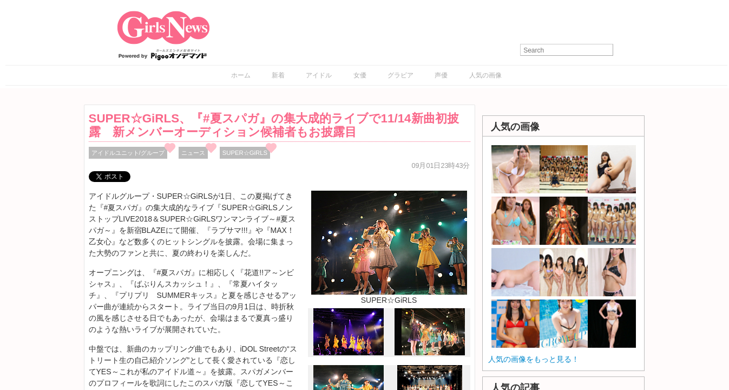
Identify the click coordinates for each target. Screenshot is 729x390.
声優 (441, 75)
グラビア (400, 75)
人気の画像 (485, 75)
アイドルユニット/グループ (128, 153)
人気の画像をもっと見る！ (533, 359)
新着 (278, 75)
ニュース (193, 153)
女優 (359, 75)
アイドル (319, 75)
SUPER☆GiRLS (244, 153)
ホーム (241, 75)
